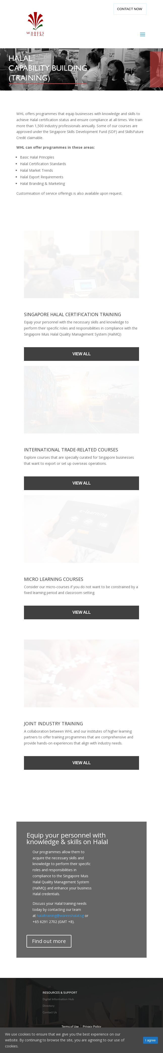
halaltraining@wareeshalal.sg (60, 915)
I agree (150, 1040)
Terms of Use (70, 1026)
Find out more (49, 941)
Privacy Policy (92, 1026)
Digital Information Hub (58, 999)
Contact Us (50, 1012)
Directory (49, 1005)
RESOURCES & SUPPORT (60, 992)
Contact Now (130, 9)
